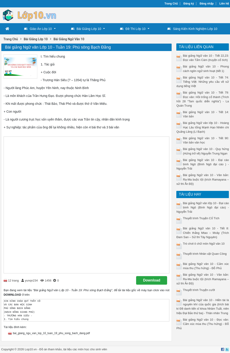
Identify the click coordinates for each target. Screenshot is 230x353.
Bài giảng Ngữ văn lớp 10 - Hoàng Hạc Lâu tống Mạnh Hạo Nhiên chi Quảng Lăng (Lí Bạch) (202, 127)
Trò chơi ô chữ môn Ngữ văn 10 (203, 243)
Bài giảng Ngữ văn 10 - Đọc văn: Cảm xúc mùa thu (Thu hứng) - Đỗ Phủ (202, 324)
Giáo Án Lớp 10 (38, 28)
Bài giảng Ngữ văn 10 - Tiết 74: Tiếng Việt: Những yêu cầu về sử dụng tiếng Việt (202, 82)
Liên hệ (224, 3)
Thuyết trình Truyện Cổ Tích (201, 218)
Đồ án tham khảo (50, 349)
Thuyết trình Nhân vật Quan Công (205, 253)
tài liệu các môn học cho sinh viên (85, 349)
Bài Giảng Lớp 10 (86, 28)
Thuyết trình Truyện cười (199, 290)
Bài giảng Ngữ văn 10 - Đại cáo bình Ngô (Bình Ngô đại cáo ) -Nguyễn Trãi (202, 164)
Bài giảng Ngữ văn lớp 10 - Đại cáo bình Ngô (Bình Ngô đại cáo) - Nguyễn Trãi (202, 207)
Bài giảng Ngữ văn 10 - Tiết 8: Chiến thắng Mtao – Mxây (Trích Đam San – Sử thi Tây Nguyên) (202, 233)
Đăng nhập (207, 3)
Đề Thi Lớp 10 (133, 28)
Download (151, 280)
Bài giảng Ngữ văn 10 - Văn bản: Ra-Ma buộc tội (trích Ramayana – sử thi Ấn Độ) (202, 179)
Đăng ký (189, 3)
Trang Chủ (171, 3)
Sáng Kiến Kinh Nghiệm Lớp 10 (192, 28)
